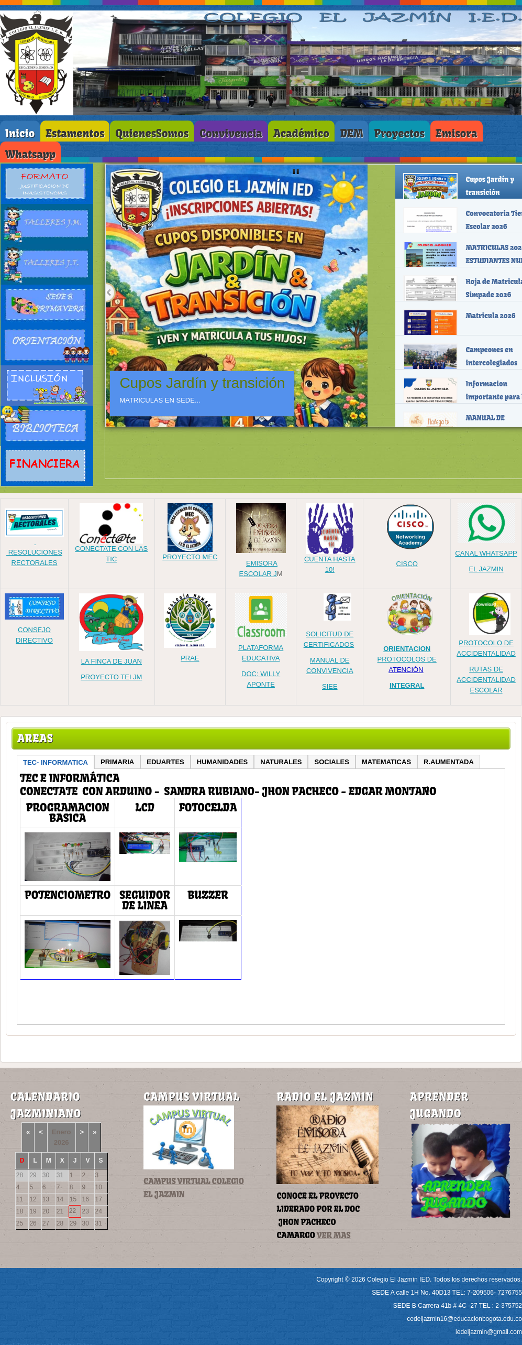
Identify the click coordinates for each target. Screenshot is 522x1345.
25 (19, 1223)
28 (60, 1223)
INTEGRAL (407, 685)
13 (45, 1199)
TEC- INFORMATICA (55, 762)
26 (32, 1223)
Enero (61, 1132)
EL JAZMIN (486, 569)
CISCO (407, 564)
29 (73, 1223)
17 (98, 1199)
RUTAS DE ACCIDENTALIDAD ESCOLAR (486, 679)
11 (19, 1199)
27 (45, 1223)
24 (98, 1211)
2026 (61, 1142)
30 (85, 1223)
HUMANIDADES (222, 762)
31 (98, 1223)
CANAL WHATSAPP (486, 553)
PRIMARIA (117, 762)
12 (32, 1199)
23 (85, 1211)
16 (85, 1199)
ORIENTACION (406, 649)
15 (73, 1199)
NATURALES (281, 762)
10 (98, 1187)
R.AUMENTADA (449, 762)
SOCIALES (331, 762)
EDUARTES (165, 762)
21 (60, 1211)
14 (60, 1199)
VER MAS (333, 1235)
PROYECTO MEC (189, 553)
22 (72, 1210)
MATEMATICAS (386, 762)
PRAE (190, 658)
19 (32, 1211)
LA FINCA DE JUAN (111, 661)
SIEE (330, 686)
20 (45, 1211)
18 (19, 1211)
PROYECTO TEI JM (111, 677)
